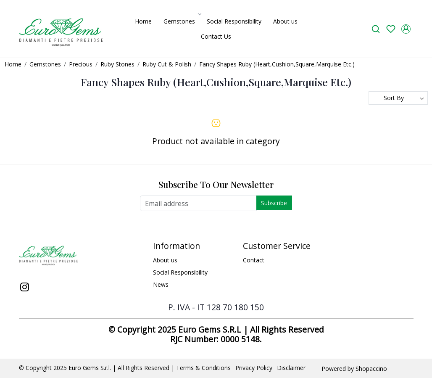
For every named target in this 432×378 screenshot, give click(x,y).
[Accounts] (406, 29)
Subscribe (274, 203)
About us (285, 21)
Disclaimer (291, 368)
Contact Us (216, 36)
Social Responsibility (234, 21)
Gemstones (181, 21)
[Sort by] (398, 98)
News (161, 284)
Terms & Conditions (203, 368)
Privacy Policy (253, 368)
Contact (253, 260)
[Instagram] (25, 287)
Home (143, 21)
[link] (375, 29)
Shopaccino (371, 369)
